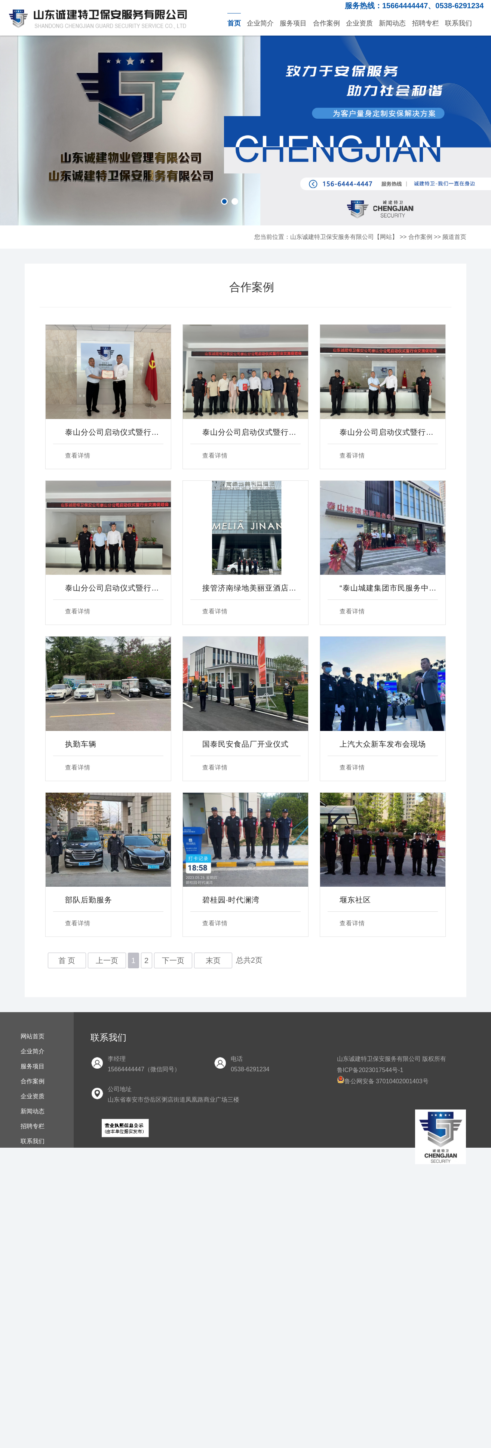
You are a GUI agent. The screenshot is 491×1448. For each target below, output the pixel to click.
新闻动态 (392, 23)
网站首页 (33, 1036)
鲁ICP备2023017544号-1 (370, 1070)
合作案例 (326, 23)
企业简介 (260, 23)
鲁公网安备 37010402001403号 (383, 1081)
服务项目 (293, 23)
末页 (213, 960)
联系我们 (458, 23)
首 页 (67, 960)
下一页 (173, 960)
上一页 (107, 960)
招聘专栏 (425, 23)
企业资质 (359, 23)
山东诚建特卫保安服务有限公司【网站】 (344, 237)
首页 (234, 23)
